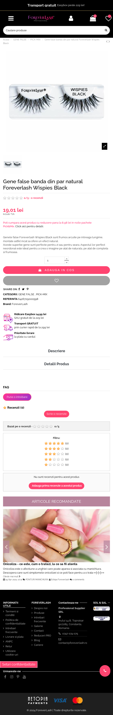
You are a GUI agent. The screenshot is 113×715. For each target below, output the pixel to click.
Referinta (10, 298)
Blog (37, 640)
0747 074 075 (70, 633)
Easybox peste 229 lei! (70, 5)
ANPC (9, 641)
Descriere (56, 351)
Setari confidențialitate (18, 664)
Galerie (38, 626)
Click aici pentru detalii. (29, 226)
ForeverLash (20, 304)
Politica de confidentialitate (15, 621)
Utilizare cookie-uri (11, 652)
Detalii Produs (56, 364)
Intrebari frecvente (11, 630)
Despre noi (40, 608)
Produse (39, 612)
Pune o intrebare (17, 396)
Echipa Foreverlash (60, 579)
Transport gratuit (41, 5)
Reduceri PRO (42, 635)
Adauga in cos (56, 270)
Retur (8, 646)
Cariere (38, 644)
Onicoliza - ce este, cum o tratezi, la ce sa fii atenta (40, 564)
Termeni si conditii (11, 613)
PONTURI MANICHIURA (37, 579)
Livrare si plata (14, 636)
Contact (39, 630)
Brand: (7, 304)
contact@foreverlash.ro (72, 642)
